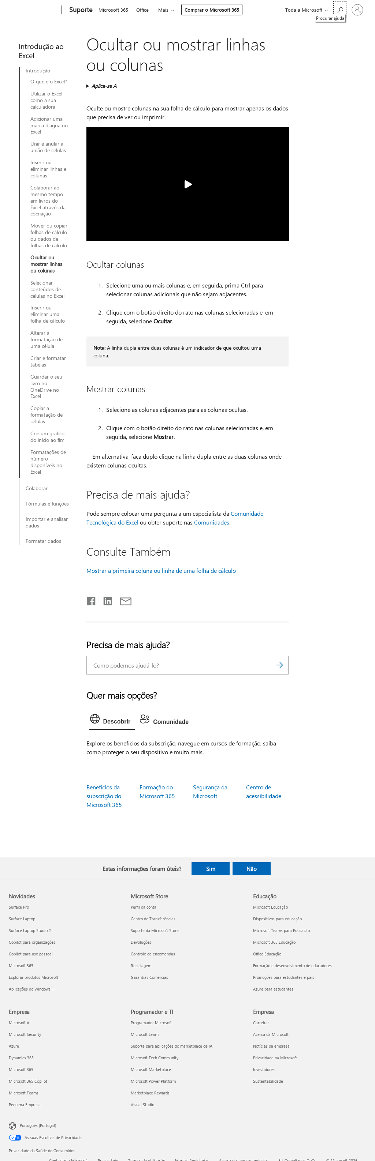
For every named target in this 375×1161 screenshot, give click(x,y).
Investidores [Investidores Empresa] (264, 1069)
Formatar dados (43, 541)
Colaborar (37, 488)
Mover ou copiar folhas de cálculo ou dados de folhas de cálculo (48, 235)
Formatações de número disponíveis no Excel (48, 462)
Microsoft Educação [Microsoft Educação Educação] (270, 907)
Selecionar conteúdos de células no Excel (47, 289)
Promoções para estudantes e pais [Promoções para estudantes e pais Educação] (283, 977)
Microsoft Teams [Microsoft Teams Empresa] (23, 1093)
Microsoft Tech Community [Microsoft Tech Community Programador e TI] (154, 1057)
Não (251, 868)
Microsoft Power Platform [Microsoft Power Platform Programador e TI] (153, 1081)
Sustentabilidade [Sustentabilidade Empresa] (268, 1081)
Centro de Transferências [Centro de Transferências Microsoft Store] (153, 918)
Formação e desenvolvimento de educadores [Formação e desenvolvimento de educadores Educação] (292, 965)
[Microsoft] (34, 10)
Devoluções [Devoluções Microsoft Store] (141, 942)
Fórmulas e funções (47, 503)
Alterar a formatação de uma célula (46, 339)
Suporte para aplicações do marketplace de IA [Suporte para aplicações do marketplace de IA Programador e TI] (171, 1046)
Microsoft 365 (113, 10)
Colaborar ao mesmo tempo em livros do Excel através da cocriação (48, 200)
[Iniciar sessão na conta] (357, 10)
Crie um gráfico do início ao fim (47, 436)
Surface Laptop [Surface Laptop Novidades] (22, 918)
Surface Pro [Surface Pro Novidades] (19, 907)
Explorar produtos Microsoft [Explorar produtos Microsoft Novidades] (33, 977)
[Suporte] (80, 10)
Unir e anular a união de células (48, 147)
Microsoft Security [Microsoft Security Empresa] (25, 1034)
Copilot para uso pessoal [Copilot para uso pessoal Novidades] (31, 954)
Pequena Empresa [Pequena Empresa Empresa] (25, 1104)
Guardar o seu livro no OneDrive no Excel (46, 386)
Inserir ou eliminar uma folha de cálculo (47, 314)
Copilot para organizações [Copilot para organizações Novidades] (32, 942)
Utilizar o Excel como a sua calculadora (46, 100)
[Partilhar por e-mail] (122, 599)
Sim (210, 868)
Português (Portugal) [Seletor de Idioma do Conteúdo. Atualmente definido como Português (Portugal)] (38, 1125)
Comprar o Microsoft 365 (212, 10)
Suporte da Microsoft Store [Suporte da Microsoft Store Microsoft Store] (155, 930)
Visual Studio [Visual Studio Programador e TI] (142, 1104)
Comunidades (211, 522)
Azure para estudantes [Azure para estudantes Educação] (273, 989)
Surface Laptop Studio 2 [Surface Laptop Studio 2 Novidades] (30, 930)
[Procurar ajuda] (339, 9)
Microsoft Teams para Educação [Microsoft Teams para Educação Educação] (281, 930)
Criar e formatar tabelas (48, 361)
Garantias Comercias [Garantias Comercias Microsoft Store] (149, 977)
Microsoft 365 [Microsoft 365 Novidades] (21, 965)
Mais (163, 10)
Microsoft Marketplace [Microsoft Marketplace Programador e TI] (151, 1069)
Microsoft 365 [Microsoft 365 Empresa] (21, 1069)
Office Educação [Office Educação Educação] (267, 954)
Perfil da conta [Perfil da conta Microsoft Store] (143, 907)
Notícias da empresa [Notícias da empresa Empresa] (271, 1046)
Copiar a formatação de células (46, 415)
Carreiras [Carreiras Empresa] (261, 1022)
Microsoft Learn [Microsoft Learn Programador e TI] (145, 1034)
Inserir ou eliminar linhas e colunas (48, 169)
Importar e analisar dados (47, 522)
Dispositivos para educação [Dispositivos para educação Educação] (277, 918)
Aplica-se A (104, 85)
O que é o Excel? (48, 81)
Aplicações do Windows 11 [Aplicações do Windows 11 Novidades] (32, 989)
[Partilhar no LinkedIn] (105, 599)
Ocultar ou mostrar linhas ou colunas (46, 264)
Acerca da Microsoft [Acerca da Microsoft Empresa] (271, 1034)
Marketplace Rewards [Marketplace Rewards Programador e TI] (150, 1093)
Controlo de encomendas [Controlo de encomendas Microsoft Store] (153, 954)
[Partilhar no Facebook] (91, 599)
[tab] (112, 720)
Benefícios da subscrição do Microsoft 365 (104, 795)
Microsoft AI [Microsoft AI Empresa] (19, 1022)
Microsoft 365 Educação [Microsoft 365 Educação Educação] (274, 942)
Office (142, 10)
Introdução (38, 70)
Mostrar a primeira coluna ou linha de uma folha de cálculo (161, 570)
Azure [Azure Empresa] (14, 1046)
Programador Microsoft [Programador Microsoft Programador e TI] (151, 1022)
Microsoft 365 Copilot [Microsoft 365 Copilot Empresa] (28, 1081)
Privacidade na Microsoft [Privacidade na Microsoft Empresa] (275, 1057)
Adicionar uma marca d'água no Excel (49, 125)
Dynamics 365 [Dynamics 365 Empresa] (21, 1057)
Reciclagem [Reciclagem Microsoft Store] (141, 965)
